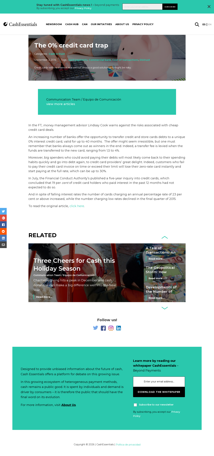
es (204, 24)
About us (122, 24)
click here (77, 206)
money (48, 125)
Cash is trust (57, 53)
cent (65, 183)
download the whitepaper (159, 391)
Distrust (145, 59)
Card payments (78, 59)
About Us (68, 405)
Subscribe (170, 7)
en (209, 24)
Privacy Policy (83, 8)
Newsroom (54, 24)
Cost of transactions (125, 59)
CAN (84, 24)
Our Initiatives (101, 24)
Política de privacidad (128, 444)
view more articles (60, 104)
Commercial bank (100, 59)
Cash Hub (72, 24)
